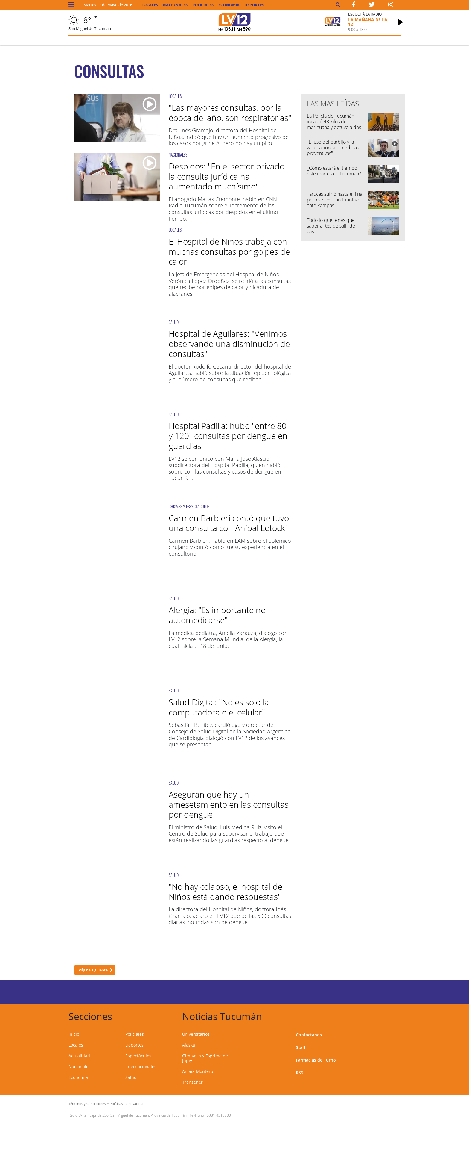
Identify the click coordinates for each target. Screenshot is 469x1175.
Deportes (254, 5)
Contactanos (309, 1035)
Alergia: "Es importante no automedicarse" (217, 615)
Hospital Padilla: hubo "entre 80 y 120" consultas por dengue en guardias (228, 435)
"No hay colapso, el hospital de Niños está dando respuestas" (225, 891)
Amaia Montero (197, 1071)
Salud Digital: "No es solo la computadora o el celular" (219, 707)
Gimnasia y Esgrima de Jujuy (205, 1058)
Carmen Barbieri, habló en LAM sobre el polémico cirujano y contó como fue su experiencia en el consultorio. (230, 547)
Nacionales (175, 5)
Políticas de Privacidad (127, 1103)
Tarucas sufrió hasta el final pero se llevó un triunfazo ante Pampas (335, 200)
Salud (131, 1077)
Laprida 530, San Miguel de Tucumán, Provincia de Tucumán (138, 1115)
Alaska (188, 1045)
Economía (229, 5)
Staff (300, 1047)
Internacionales (140, 1066)
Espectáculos (138, 1056)
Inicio (73, 1034)
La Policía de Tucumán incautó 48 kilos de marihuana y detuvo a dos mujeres (334, 125)
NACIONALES (178, 154)
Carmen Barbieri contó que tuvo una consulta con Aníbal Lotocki (229, 523)
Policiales (203, 5)
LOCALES (175, 96)
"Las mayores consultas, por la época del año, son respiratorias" (230, 112)
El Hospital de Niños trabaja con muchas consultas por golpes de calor (229, 251)
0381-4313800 (219, 1115)
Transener (192, 1082)
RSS (299, 1072)
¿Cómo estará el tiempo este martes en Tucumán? (334, 171)
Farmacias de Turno (316, 1060)
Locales (149, 5)
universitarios (196, 1034)
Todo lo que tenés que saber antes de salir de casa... (331, 226)
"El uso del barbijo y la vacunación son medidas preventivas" (333, 148)
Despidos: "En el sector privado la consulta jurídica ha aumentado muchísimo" (226, 176)
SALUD (174, 322)
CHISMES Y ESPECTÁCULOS (189, 506)
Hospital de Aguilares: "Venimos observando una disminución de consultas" (229, 343)
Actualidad (79, 1056)
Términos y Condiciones (87, 1103)
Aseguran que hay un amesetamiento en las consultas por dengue (229, 804)
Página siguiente (93, 970)
